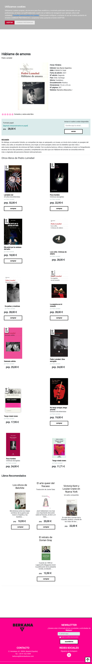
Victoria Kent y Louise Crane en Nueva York (71, 489)
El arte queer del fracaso (46, 485)
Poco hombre (54, 195)
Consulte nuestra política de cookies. (26, 15)
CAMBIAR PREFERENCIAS (24, 22)
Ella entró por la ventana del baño (12, 248)
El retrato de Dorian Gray (45, 539)
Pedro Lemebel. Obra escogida (57, 360)
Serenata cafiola (10, 361)
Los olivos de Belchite (20, 486)
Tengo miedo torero (11, 416)
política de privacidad (72, 637)
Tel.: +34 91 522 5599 (23, 654)
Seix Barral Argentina (64, 68)
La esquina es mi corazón (56, 305)
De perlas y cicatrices (12, 306)
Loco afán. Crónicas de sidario (58, 253)
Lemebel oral (8, 195)
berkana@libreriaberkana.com (23, 656)
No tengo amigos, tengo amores (58, 409)
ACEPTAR (9, 22)
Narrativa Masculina (64, 90)
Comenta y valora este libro (24, 114)
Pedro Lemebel (7, 58)
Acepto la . (70, 637)
